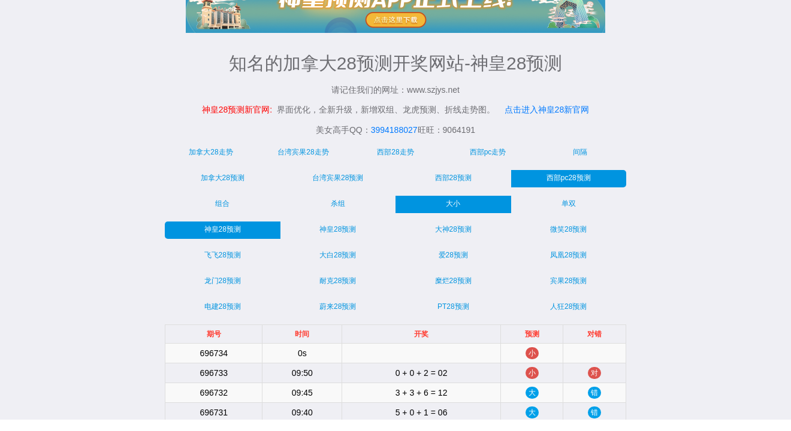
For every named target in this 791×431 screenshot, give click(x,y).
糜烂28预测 (453, 281)
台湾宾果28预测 (337, 178)
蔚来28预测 (337, 306)
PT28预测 (453, 306)
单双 (568, 203)
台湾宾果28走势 (302, 152)
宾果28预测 (568, 281)
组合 (222, 203)
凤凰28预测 (568, 255)
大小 (453, 203)
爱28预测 (453, 255)
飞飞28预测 (222, 255)
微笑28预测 (568, 229)
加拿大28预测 (222, 178)
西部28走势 (395, 152)
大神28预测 (453, 229)
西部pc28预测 (569, 178)
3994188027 (394, 130)
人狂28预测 (568, 306)
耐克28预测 (337, 281)
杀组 (338, 203)
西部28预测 (453, 178)
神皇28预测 (222, 229)
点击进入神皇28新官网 (547, 109)
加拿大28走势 (211, 152)
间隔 (580, 152)
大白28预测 (337, 255)
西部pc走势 (488, 152)
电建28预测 (222, 306)
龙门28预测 (222, 281)
